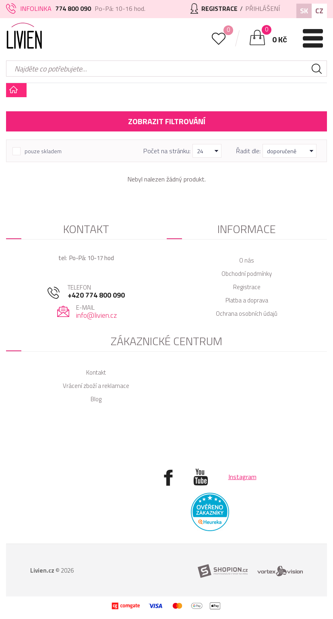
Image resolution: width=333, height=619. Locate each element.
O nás (246, 260)
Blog (96, 399)
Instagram (242, 476)
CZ (319, 10)
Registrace (247, 287)
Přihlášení (262, 8)
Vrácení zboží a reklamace (96, 385)
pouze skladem (43, 151)
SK (304, 10)
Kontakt (96, 372)
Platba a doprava (246, 300)
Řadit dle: (248, 151)
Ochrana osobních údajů (246, 313)
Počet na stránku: (166, 151)
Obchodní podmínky (246, 273)
